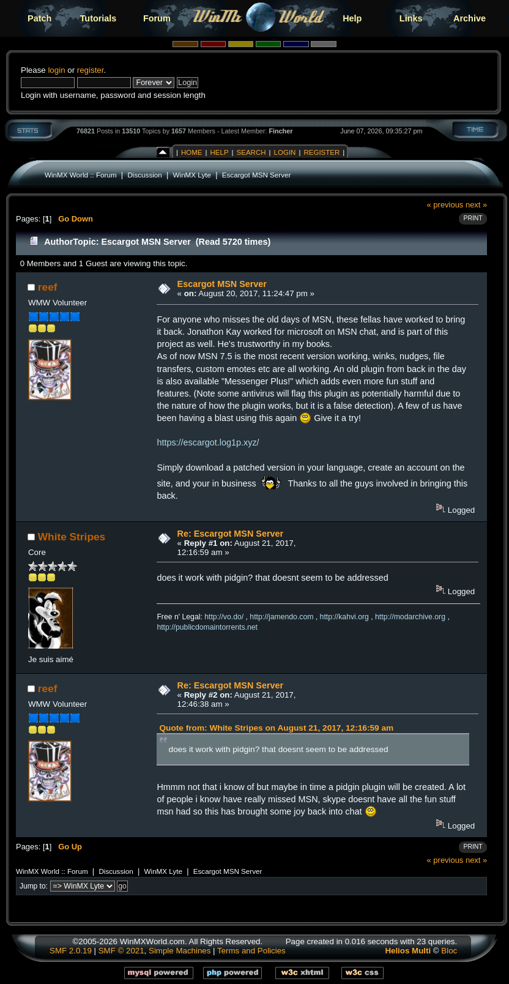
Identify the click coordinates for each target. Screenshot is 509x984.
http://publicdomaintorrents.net (207, 627)
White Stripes (71, 537)
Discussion (144, 175)
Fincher (280, 131)
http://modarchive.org (410, 617)
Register (321, 152)
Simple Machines (179, 950)
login (56, 70)
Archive (469, 18)
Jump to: (34, 886)
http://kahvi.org (344, 617)
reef (48, 287)
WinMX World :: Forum (81, 175)
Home (191, 152)
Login (285, 152)
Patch (39, 18)
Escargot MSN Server (256, 175)
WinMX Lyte (192, 175)
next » (476, 204)
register (90, 70)
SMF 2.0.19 (71, 950)
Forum (157, 18)
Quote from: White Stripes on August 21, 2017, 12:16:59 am (276, 727)
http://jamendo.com (281, 617)
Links (411, 18)
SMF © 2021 (121, 950)
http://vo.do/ (223, 617)
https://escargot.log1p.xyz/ (208, 442)
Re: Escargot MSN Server (230, 534)
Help (352, 18)
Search (251, 152)
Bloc (449, 950)
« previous (445, 204)
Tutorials (98, 18)
